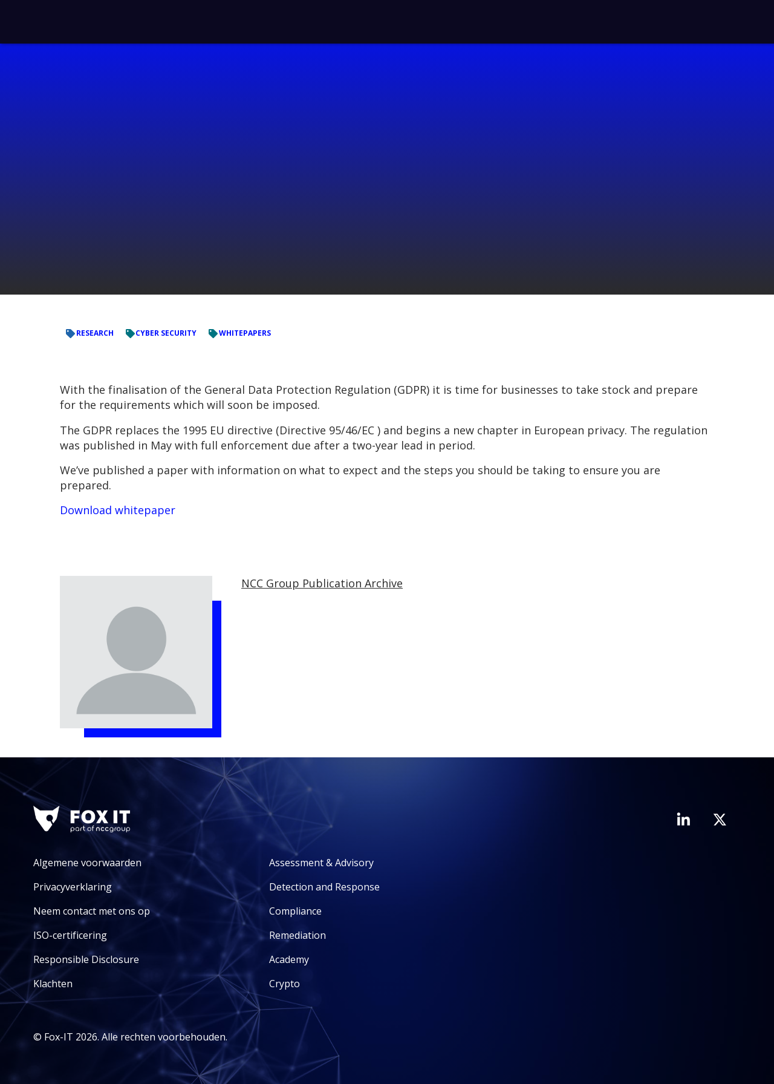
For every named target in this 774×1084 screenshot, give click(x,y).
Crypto (284, 983)
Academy (289, 959)
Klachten (53, 983)
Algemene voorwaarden (87, 862)
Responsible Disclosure (86, 959)
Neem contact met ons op (91, 911)
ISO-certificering (70, 935)
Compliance (295, 911)
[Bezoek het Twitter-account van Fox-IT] (719, 820)
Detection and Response (324, 886)
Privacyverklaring (72, 886)
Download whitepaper (117, 510)
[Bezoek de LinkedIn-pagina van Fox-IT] (683, 819)
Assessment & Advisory (321, 862)
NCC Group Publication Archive (322, 583)
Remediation (297, 935)
